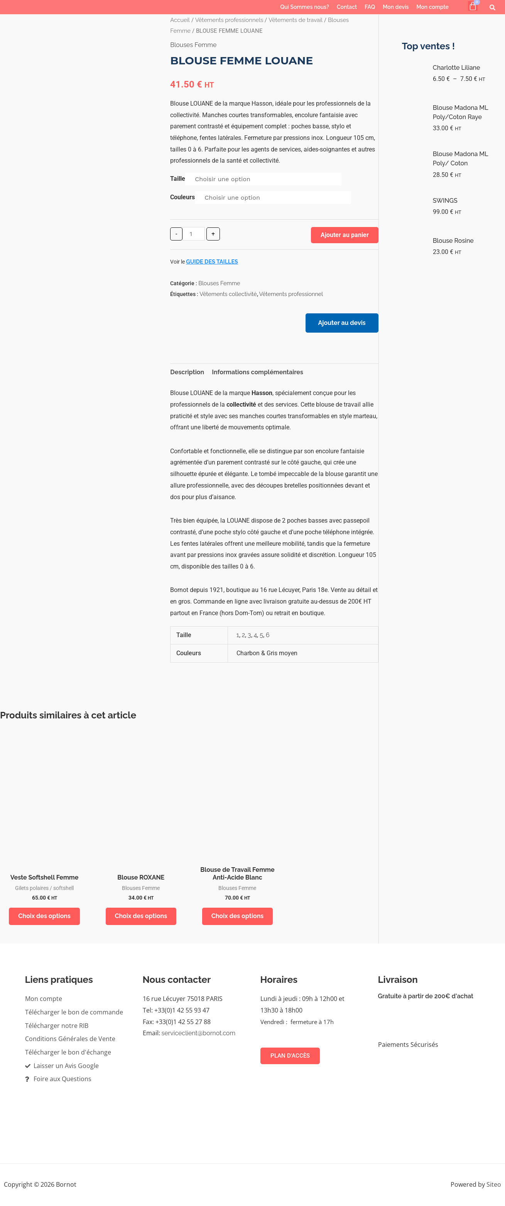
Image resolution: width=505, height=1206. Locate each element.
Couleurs (182, 197)
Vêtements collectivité (228, 294)
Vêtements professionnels (229, 20)
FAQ (370, 7)
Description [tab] (187, 372)
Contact (347, 7)
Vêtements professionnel (291, 294)
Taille (177, 178)
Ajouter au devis (342, 322)
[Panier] (473, 6)
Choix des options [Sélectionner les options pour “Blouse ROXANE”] (141, 916)
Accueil (179, 20)
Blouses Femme (193, 45)
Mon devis (396, 7)
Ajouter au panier (345, 235)
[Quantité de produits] (193, 234)
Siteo (493, 1185)
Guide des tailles (212, 261)
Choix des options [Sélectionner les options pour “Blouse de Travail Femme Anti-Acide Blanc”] (237, 916)
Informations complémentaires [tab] (257, 372)
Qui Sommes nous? (304, 7)
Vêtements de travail (296, 20)
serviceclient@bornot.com (199, 1033)
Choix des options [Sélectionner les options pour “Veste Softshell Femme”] (44, 916)
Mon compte (432, 7)
